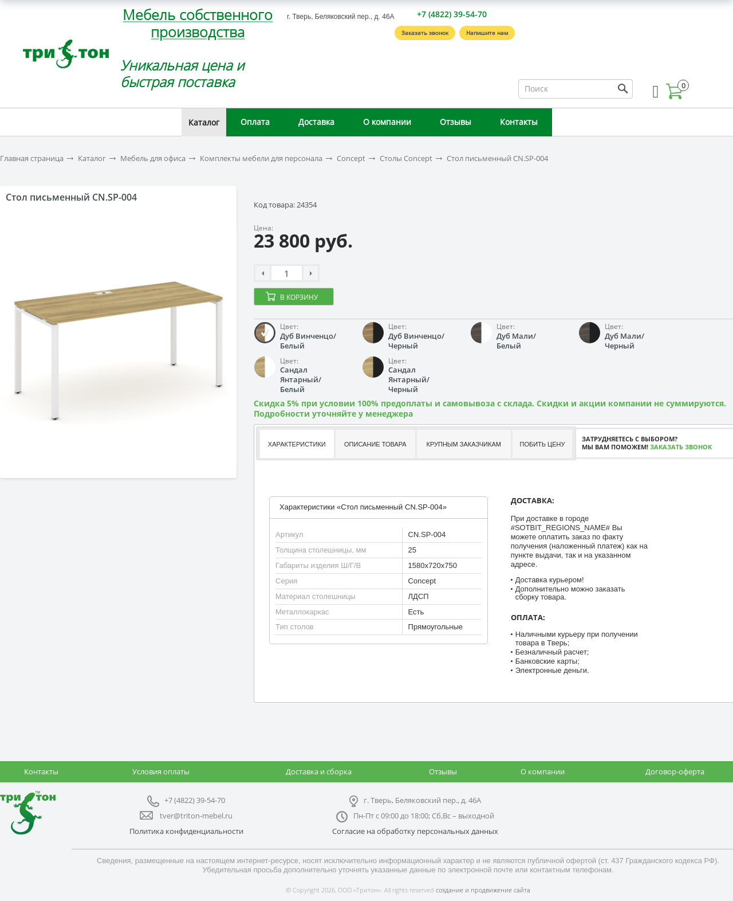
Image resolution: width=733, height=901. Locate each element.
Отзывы (455, 121)
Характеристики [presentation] (297, 444)
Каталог (203, 122)
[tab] (296, 444)
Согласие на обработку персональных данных (415, 831)
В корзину (299, 297)
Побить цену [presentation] (542, 444)
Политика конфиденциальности (186, 831)
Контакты (519, 121)
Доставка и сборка (319, 771)
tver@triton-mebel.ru (196, 815)
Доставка (316, 121)
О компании (387, 121)
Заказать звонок (424, 33)
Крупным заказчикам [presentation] (463, 444)
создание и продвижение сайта (483, 890)
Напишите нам (487, 33)
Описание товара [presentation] (375, 444)
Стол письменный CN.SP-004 (497, 158)
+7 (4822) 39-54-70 (452, 14)
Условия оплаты (161, 771)
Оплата (255, 121)
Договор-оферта (674, 771)
